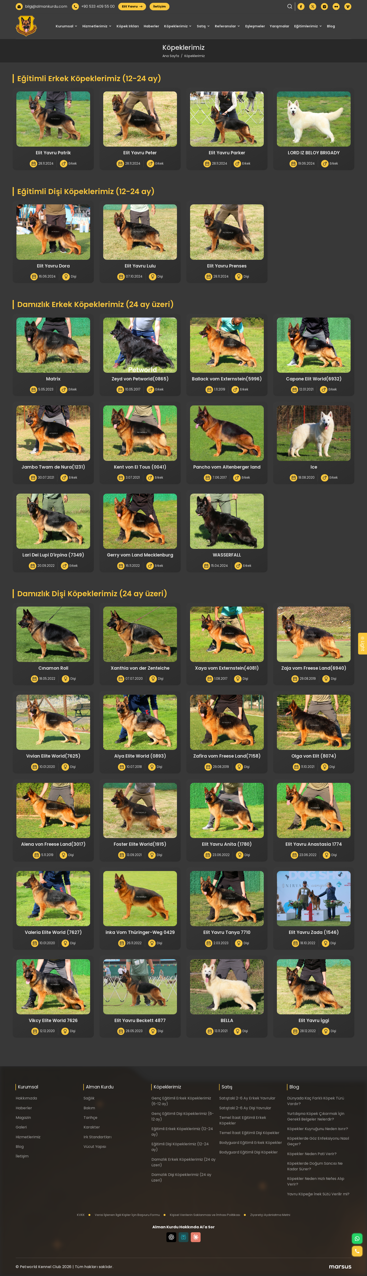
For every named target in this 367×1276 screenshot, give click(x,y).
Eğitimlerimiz (306, 26)
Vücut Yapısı (95, 1146)
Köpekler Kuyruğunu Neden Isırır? (317, 1128)
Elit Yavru (132, 6)
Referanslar (225, 26)
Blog (331, 26)
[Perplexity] (183, 1237)
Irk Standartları (97, 1137)
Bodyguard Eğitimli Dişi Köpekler (248, 1152)
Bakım (89, 1108)
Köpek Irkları (128, 26)
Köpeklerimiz (176, 26)
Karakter (92, 1127)
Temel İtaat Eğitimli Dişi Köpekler (249, 1132)
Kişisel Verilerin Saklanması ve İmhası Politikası (201, 1215)
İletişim (159, 6)
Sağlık (89, 1098)
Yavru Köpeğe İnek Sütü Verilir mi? (318, 1194)
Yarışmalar (279, 26)
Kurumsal (64, 26)
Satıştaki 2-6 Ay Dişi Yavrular (245, 1108)
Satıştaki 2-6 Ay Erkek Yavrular (247, 1098)
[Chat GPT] (171, 1237)
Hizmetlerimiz (94, 26)
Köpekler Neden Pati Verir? (312, 1154)
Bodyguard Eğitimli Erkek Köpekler (250, 1142)
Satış (201, 26)
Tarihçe (90, 1117)
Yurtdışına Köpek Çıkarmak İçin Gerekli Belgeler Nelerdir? (315, 1116)
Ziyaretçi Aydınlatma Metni (267, 1215)
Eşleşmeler (255, 26)
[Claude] (196, 1237)
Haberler (151, 26)
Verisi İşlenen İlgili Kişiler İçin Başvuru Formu (124, 1215)
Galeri (21, 1127)
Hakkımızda (26, 1098)
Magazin (23, 1117)
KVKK (81, 1215)
